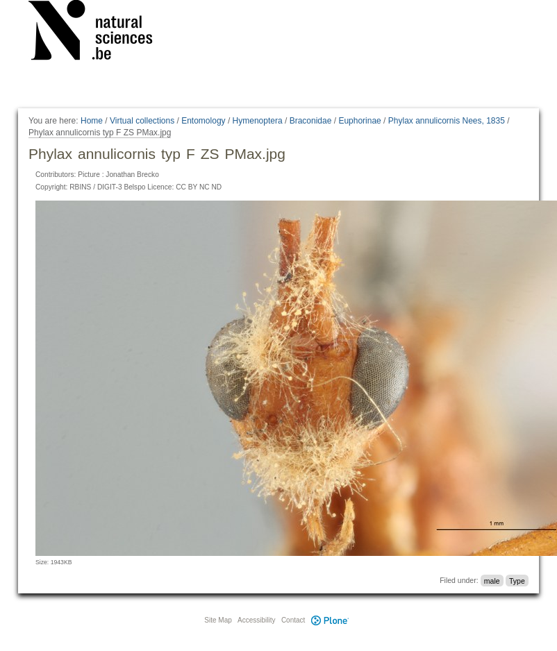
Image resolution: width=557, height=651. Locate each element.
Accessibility (256, 620)
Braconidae (311, 121)
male (492, 580)
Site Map (217, 620)
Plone (330, 620)
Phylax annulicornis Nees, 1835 (446, 121)
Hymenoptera (258, 121)
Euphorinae (359, 121)
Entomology (203, 121)
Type (517, 580)
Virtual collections (142, 121)
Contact (293, 620)
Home (92, 121)
